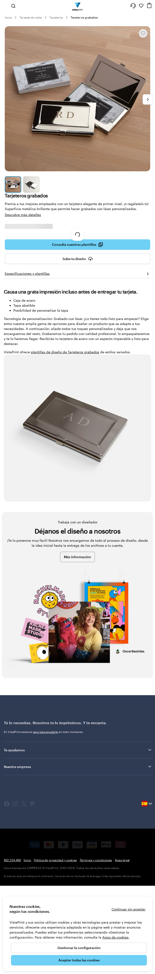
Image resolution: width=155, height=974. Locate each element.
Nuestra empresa (78, 766)
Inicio (8, 17)
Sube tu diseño (77, 258)
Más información (77, 557)
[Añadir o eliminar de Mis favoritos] (143, 33)
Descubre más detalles (23, 215)
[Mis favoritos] (141, 5)
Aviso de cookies (115, 937)
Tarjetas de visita (31, 17)
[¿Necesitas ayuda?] (133, 5)
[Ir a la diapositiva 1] (13, 184)
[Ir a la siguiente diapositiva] (148, 99)
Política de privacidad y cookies (55, 860)
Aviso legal (122, 860)
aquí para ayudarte (45, 731)
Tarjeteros (56, 17)
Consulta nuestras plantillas (77, 244)
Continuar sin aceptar (128, 909)
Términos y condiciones (96, 860)
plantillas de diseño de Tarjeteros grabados (65, 352)
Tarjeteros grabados (84, 17)
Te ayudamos (78, 750)
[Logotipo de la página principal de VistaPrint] (78, 6)
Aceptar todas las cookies (79, 960)
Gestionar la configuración (79, 948)
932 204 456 (12, 860)
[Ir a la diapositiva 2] (31, 184)
